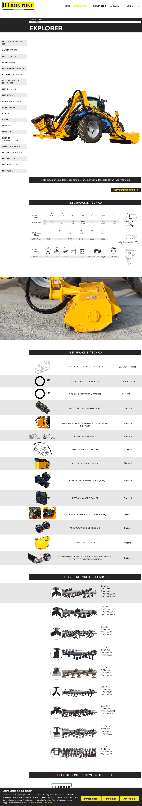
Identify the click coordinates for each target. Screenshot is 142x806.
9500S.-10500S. (9, 153)
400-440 (11, 167)
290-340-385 (10, 50)
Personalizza (90, 799)
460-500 (9, 89)
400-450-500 (13, 74)
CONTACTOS (101, 6)
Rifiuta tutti (110, 799)
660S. (9, 107)
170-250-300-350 (14, 43)
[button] (90, 6)
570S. (8, 95)
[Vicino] (139, 789)
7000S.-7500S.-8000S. (13, 139)
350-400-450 (11, 56)
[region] (71, 797)
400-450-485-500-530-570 (14, 81)
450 (8, 126)
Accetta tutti (129, 799)
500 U (8, 173)
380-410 (9, 161)
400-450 (9, 62)
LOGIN (130, 6)
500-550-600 (13, 101)
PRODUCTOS (83, 6)
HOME (70, 6)
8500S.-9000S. (12, 146)
